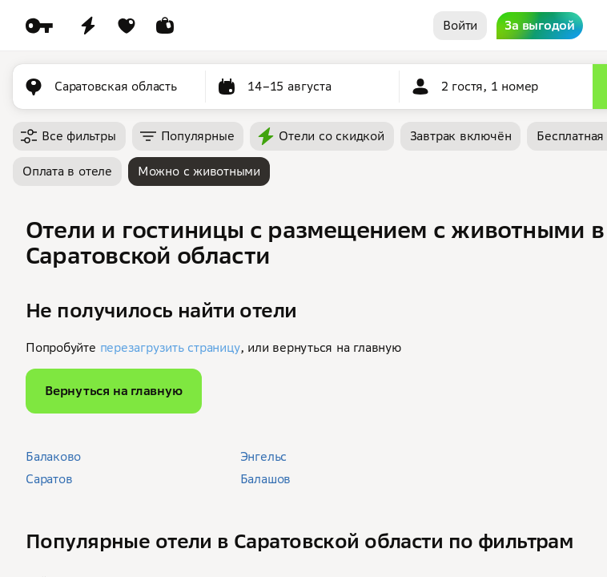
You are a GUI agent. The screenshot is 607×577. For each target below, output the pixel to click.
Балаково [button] (53, 456)
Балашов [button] (265, 478)
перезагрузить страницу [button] (170, 347)
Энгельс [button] (263, 456)
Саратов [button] (49, 478)
